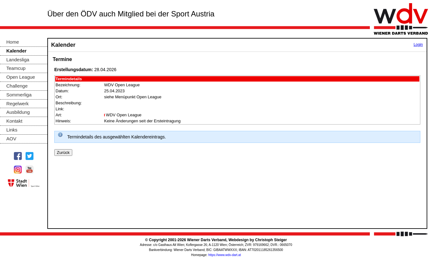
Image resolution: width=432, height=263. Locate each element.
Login (418, 44)
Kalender (16, 50)
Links (11, 129)
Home (12, 42)
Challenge (17, 86)
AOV (11, 138)
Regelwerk (17, 103)
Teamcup (16, 68)
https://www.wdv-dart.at (224, 255)
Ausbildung (18, 112)
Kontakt (14, 121)
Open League (20, 77)
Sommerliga (19, 94)
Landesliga (17, 59)
